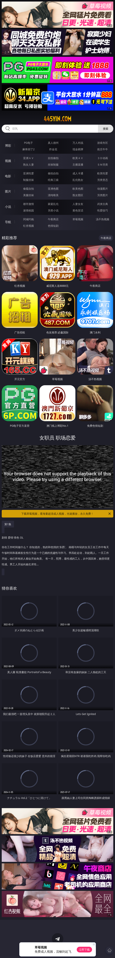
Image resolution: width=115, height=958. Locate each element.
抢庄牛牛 (102, 149)
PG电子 (28, 143)
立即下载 (84, 949)
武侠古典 (102, 204)
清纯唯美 (53, 195)
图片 (8, 191)
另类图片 (102, 195)
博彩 (8, 145)
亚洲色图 (53, 188)
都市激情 (28, 204)
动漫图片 (102, 188)
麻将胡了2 (28, 149)
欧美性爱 (102, 173)
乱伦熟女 (78, 180)
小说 (8, 207)
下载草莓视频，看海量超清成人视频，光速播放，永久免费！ (66, 513)
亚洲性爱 (28, 173)
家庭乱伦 (53, 204)
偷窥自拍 (28, 188)
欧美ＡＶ (78, 158)
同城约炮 (28, 219)
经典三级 (53, 180)
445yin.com (57, 119)
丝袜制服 (53, 164)
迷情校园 (28, 210)
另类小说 (53, 210)
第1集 (7, 524)
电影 (8, 176)
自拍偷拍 (53, 158)
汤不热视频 (102, 219)
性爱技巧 (102, 210)
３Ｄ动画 (102, 158)
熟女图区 (78, 195)
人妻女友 (78, 204)
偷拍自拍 (53, 173)
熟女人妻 (28, 164)
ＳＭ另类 (102, 164)
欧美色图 (78, 188)
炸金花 (53, 149)
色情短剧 (53, 226)
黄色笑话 (78, 210)
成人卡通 (78, 173)
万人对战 (78, 143)
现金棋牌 (78, 149)
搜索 (105, 128)
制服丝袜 (28, 180)
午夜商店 (53, 219)
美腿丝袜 (28, 195)
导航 (8, 222)
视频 (8, 161)
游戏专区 (102, 143)
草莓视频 (78, 219)
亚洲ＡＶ (28, 158)
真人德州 (53, 143)
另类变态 (102, 180)
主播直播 (78, 164)
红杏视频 (28, 226)
